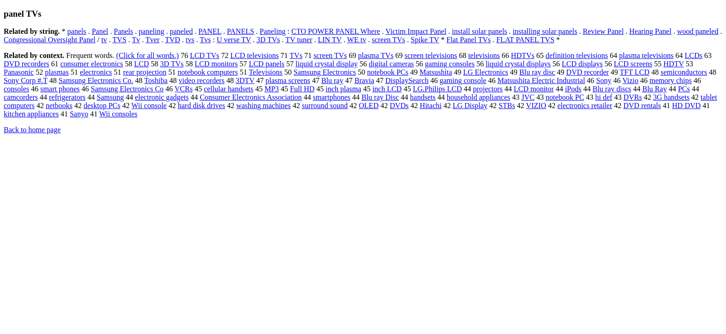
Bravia (364, 80)
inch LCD (387, 89)
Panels (123, 31)
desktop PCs (101, 105)
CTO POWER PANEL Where (335, 31)
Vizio (630, 80)
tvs (190, 40)
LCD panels (266, 64)
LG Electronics (485, 72)
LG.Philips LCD (437, 89)
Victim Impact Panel (416, 31)
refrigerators (67, 97)
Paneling (273, 31)
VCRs (184, 89)
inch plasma (343, 89)
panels (76, 31)
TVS (119, 40)
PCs (684, 89)
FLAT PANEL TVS (525, 40)
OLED (369, 105)
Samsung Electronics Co (127, 89)
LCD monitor (533, 89)
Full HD (302, 89)
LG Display (470, 105)
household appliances (478, 97)
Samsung (110, 97)
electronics (96, 72)
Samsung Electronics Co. (95, 80)
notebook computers (207, 72)
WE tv (356, 40)
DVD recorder (587, 72)
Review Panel (603, 31)
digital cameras (391, 64)
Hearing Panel (650, 31)
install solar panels (479, 31)
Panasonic (19, 72)
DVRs (632, 97)
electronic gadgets (161, 97)
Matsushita (435, 72)
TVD (172, 40)
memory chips (671, 80)
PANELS (240, 31)
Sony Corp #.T (25, 80)
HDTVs (523, 55)
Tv (136, 40)
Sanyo (79, 114)
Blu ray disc (537, 72)
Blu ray (332, 80)
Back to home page (32, 130)
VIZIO (536, 105)
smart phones (60, 89)
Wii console (149, 105)
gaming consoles (450, 64)
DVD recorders (26, 64)
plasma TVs (376, 55)
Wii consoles (118, 114)
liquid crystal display (326, 64)
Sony (604, 80)
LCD (141, 64)
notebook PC (564, 97)
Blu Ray (654, 89)
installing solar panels (545, 31)
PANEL (209, 31)
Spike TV (425, 40)
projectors (487, 89)
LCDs (693, 55)
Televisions (265, 72)
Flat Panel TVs (468, 40)
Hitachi (431, 105)
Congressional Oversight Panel (49, 40)
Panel (100, 31)
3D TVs (268, 40)
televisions (484, 55)
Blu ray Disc (380, 97)
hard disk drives (201, 105)
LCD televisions (254, 55)
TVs (296, 55)
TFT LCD (635, 72)
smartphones (331, 97)
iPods (573, 89)
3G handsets (671, 97)
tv (104, 40)
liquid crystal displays (518, 64)
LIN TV (329, 40)
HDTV (673, 64)
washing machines (263, 105)
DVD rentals (642, 105)
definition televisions (576, 55)
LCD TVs (204, 55)
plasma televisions (646, 55)
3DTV (245, 80)
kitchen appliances (31, 114)
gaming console (462, 80)
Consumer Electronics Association (250, 97)
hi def (604, 97)
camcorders (21, 97)
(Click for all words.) (147, 55)
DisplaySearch (406, 80)
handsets (423, 97)
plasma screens (288, 80)
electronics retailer (585, 105)
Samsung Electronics (325, 72)
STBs (507, 105)
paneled (181, 31)
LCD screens (633, 64)
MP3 (271, 89)
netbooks (59, 105)
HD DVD (686, 105)
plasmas (57, 72)
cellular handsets (228, 89)
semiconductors (684, 72)
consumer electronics (91, 64)
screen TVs (388, 40)
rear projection (145, 72)
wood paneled (697, 31)
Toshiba (155, 80)
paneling (151, 31)
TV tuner (299, 40)
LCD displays (582, 64)
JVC (527, 97)
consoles (16, 89)
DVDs (399, 105)
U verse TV (234, 40)
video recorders (202, 80)
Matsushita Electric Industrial (541, 80)
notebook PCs (387, 72)
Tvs (205, 40)
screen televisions (431, 55)
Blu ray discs (612, 89)
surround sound (325, 105)
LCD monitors (216, 64)
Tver (152, 40)
